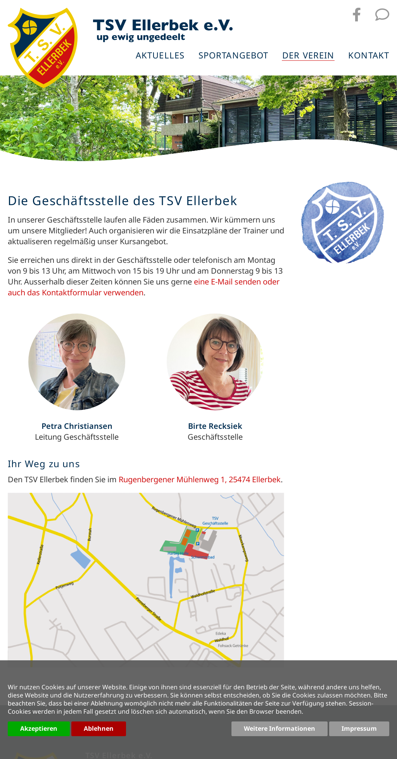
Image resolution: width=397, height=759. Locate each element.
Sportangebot (233, 56)
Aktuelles (160, 56)
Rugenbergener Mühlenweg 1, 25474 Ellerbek (200, 479)
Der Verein (308, 56)
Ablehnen (99, 728)
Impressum (359, 728)
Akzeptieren (38, 728)
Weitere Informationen (279, 728)
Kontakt (368, 56)
